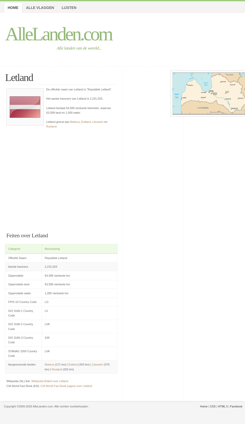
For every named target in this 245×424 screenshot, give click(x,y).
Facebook (236, 406)
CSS (213, 406)
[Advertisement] (61, 179)
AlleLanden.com (58, 33)
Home (13, 8)
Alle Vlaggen (40, 8)
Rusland (51, 126)
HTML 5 (223, 406)
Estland (86, 121)
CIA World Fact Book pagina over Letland (66, 385)
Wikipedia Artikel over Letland (49, 381)
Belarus (75, 121)
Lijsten (69, 8)
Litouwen (97, 121)
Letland (19, 77)
